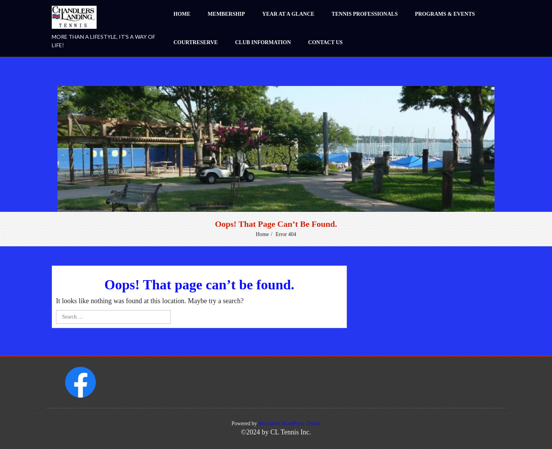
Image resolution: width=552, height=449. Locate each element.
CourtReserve (196, 42)
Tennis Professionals (365, 14)
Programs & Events (445, 14)
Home (182, 14)
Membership (226, 14)
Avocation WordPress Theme (289, 423)
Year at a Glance (288, 14)
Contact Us (325, 42)
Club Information (263, 42)
